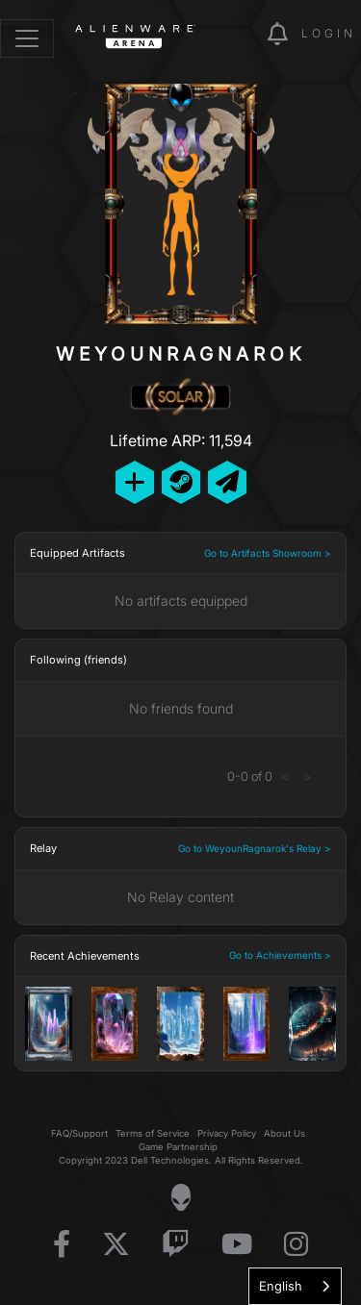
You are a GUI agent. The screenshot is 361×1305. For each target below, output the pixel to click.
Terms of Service (153, 1133)
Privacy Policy (226, 1133)
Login (328, 33)
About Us (284, 1133)
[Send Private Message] (227, 482)
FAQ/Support (79, 1133)
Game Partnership (178, 1147)
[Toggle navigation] (27, 38)
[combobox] (295, 1286)
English (280, 1285)
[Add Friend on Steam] (181, 482)
